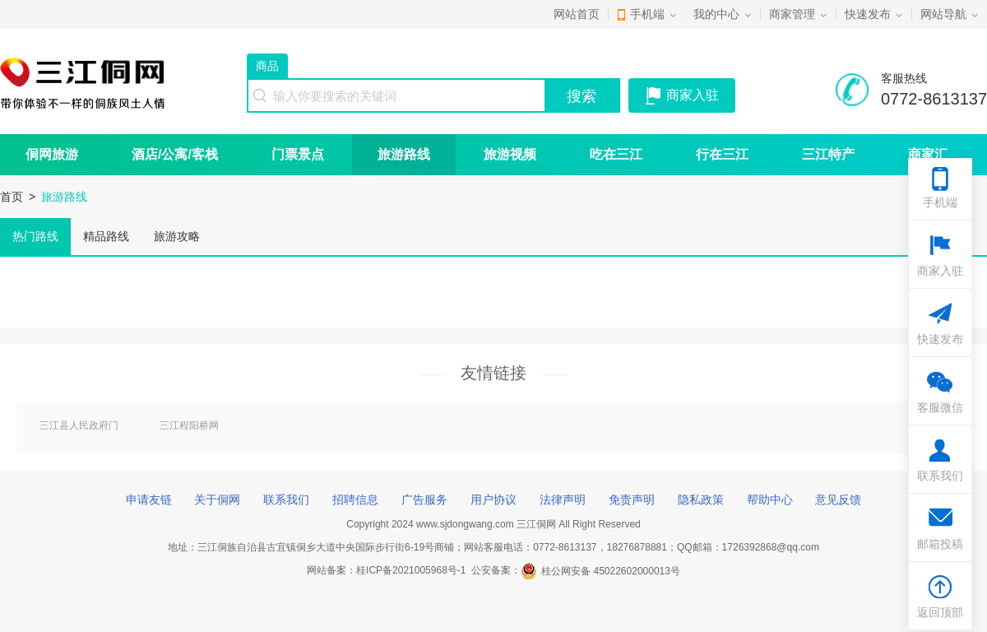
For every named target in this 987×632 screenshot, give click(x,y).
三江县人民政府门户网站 (78, 426)
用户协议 (493, 499)
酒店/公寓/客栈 (175, 154)
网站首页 (577, 14)
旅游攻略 (177, 236)
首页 (11, 196)
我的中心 (716, 14)
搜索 (581, 96)
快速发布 (868, 14)
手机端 (647, 14)
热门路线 (35, 236)
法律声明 (563, 499)
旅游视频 (510, 154)
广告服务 (424, 499)
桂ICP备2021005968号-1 (411, 571)
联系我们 (286, 499)
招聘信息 (355, 499)
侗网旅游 (51, 154)
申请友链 (149, 499)
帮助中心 (770, 499)
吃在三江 (616, 154)
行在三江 (722, 154)
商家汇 (928, 154)
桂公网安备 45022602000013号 (600, 571)
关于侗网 (217, 499)
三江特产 (828, 154)
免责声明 (632, 499)
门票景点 (297, 154)
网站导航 (943, 14)
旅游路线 (404, 154)
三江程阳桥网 (189, 425)
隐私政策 (701, 499)
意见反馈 (838, 499)
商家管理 (792, 14)
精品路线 (106, 236)
